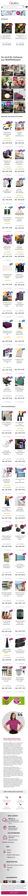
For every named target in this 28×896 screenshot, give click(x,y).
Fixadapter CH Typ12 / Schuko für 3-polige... (20, 537)
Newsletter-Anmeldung (8, 842)
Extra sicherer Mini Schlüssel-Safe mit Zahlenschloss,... (7, 361)
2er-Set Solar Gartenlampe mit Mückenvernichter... (6, 37)
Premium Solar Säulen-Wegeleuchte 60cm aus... (20, 37)
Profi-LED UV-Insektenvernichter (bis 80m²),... (20, 566)
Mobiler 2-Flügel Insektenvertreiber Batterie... (6, 651)
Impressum (10, 867)
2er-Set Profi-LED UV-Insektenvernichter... (20, 481)
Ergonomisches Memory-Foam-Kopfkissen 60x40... (19, 162)
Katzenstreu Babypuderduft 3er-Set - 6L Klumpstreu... (7, 248)
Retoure (9, 850)
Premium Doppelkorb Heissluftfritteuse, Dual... (19, 248)
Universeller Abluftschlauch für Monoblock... (6, 452)
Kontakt (9, 852)
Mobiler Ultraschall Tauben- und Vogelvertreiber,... (20, 623)
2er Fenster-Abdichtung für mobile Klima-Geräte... (6, 566)
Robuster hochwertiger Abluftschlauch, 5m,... (20, 509)
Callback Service (11, 857)
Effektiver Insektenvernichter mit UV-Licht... (20, 452)
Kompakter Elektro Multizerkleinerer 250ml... (19, 134)
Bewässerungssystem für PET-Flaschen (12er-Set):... (7, 594)
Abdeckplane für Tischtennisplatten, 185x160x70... (19, 389)
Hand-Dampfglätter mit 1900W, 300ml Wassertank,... (7, 191)
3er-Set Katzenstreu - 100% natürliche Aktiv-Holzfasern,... (19, 191)
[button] (2, 37)
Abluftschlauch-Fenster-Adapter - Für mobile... (20, 679)
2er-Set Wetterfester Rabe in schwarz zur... (7, 389)
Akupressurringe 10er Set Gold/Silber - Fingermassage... (19, 219)
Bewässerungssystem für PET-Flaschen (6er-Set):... (7, 679)
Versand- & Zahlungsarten (13, 855)
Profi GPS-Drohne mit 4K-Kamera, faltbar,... (7, 304)
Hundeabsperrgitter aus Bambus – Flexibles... (7, 276)
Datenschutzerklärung (10, 889)
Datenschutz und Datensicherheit (15, 865)
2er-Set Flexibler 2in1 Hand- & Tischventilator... (7, 623)
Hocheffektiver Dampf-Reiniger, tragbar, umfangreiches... (7, 134)
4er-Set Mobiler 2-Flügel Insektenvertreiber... (20, 424)
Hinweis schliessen (14, 892)
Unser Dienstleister (13, 840)
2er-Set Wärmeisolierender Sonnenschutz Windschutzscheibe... (20, 651)
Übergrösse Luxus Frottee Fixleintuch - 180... (7, 333)
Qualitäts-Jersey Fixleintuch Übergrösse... (19, 361)
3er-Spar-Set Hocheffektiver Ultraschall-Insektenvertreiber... (7, 481)
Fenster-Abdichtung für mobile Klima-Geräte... (7, 424)
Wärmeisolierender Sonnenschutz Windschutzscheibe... (7, 537)
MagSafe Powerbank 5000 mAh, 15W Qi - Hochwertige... (19, 304)
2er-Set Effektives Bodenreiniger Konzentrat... (7, 219)
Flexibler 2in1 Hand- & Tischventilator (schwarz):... (20, 594)
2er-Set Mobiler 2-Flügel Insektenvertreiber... (7, 509)
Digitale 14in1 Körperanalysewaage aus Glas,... (19, 276)
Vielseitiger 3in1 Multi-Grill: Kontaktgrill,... (7, 162)
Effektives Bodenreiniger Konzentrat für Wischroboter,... (19, 333)
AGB (8, 870)
